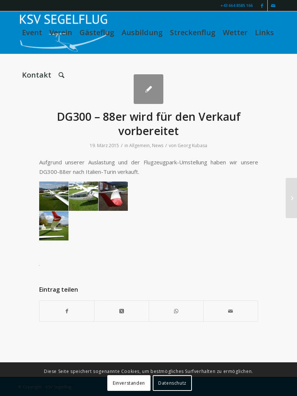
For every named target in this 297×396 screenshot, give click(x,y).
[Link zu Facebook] (262, 5)
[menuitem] (32, 32)
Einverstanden (129, 383)
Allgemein (139, 145)
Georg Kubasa (192, 145)
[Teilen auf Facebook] (67, 311)
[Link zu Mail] (273, 5)
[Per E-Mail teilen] (231, 311)
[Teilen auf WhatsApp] (176, 311)
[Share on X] (121, 311)
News (157, 145)
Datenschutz (172, 383)
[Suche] (61, 75)
